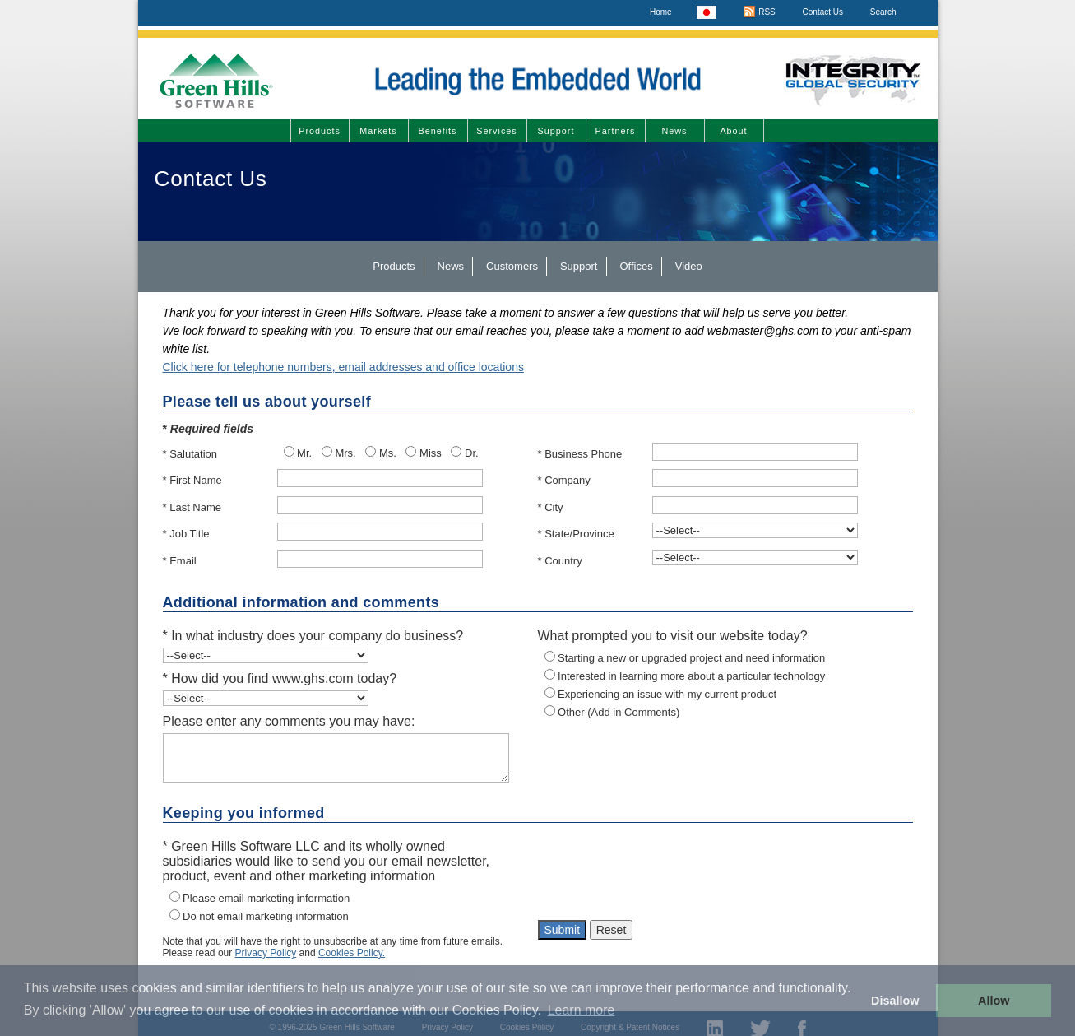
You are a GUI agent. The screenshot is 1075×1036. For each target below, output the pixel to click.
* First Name (192, 480)
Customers (512, 266)
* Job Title (186, 533)
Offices (636, 266)
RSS (759, 11)
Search (883, 11)
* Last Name (192, 507)
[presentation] (663, 875)
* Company (564, 480)
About (733, 131)
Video (688, 266)
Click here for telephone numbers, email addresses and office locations (343, 367)
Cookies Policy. (351, 953)
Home (661, 11)
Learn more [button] (581, 1010)
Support (556, 131)
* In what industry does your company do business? (313, 636)
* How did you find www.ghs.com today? (280, 678)
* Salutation (190, 454)
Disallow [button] (895, 1000)
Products (320, 131)
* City (550, 507)
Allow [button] (993, 1000)
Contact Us (823, 11)
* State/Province (576, 533)
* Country (560, 561)
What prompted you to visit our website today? (673, 636)
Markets (377, 131)
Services (496, 131)
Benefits (437, 131)
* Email (180, 561)
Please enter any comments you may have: (289, 721)
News (675, 131)
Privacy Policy (266, 953)
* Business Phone (580, 454)
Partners (615, 131)
